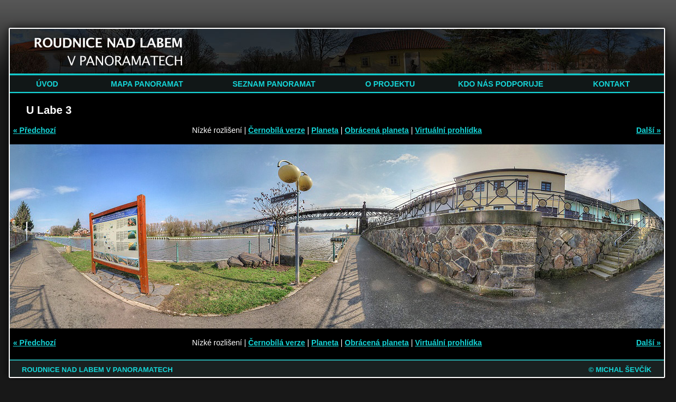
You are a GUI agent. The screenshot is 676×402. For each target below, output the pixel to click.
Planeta (325, 130)
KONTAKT (611, 84)
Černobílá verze (276, 130)
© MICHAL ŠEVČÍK (619, 370)
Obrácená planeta (377, 130)
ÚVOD (47, 84)
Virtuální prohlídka (448, 130)
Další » (648, 130)
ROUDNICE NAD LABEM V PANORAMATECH (97, 370)
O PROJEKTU (390, 84)
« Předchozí (34, 130)
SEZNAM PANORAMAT (274, 84)
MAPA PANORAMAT (147, 84)
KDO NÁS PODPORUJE (500, 84)
